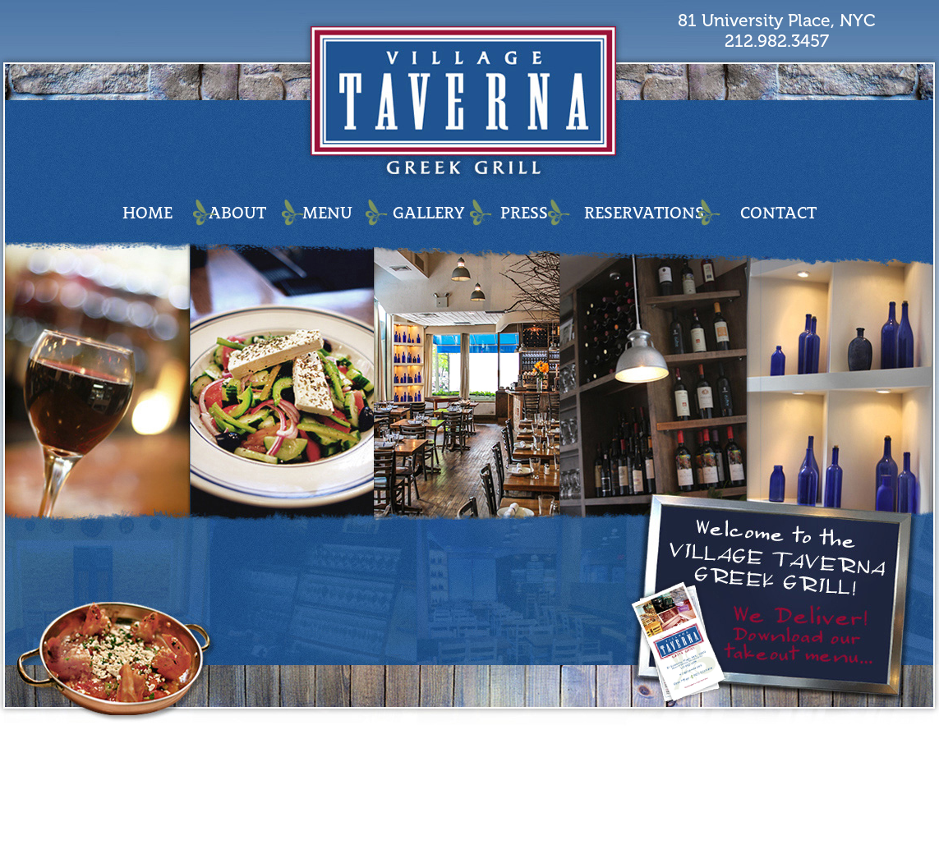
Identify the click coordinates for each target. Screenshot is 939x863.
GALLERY (428, 212)
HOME (147, 212)
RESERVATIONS (644, 212)
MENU (327, 212)
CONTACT (778, 212)
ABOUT (237, 212)
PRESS (524, 212)
